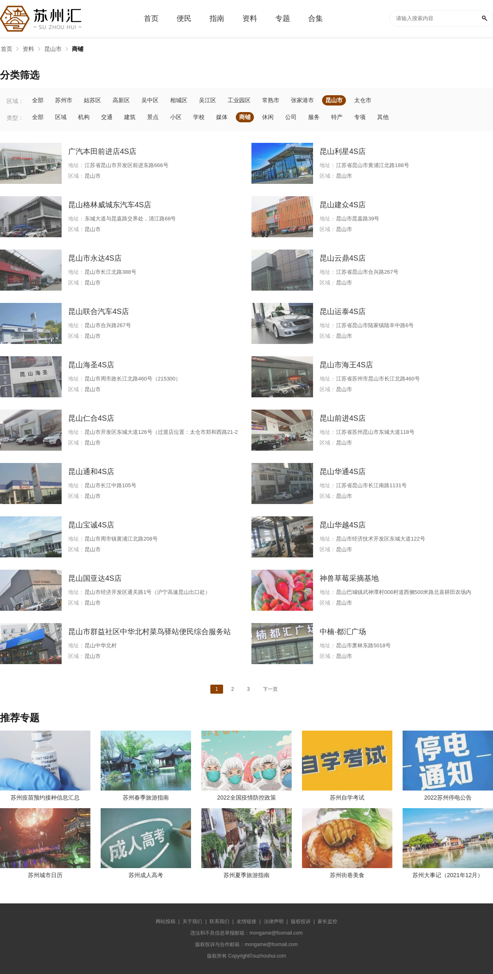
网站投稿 (165, 921)
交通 (107, 117)
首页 (6, 49)
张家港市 (302, 100)
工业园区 (239, 100)
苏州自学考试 (347, 797)
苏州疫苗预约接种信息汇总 (45, 797)
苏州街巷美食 (347, 875)
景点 (153, 117)
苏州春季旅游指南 (146, 797)
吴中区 (150, 100)
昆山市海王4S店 (346, 365)
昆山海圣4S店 (91, 365)
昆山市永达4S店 (95, 258)
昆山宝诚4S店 (91, 525)
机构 (84, 117)
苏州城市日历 (45, 875)
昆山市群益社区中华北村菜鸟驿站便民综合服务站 (149, 632)
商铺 (77, 49)
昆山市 (53, 49)
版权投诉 (301, 921)
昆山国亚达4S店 (95, 578)
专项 (360, 117)
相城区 (178, 100)
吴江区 (207, 100)
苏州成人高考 (146, 875)
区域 (61, 117)
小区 (176, 117)
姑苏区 (92, 100)
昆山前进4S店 (343, 418)
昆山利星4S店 (343, 151)
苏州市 (63, 100)
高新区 (121, 100)
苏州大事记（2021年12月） (448, 875)
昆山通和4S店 (91, 472)
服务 (314, 117)
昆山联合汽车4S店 (98, 311)
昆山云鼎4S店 (343, 258)
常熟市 (270, 100)
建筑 (130, 117)
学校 (199, 117)
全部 (38, 100)
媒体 (222, 117)
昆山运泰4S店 (343, 311)
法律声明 (273, 921)
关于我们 (192, 921)
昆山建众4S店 (343, 205)
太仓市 (362, 100)
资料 (28, 49)
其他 (383, 117)
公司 (291, 117)
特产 (337, 117)
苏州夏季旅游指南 (246, 875)
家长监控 (327, 921)
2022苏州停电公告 (447, 797)
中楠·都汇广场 (343, 632)
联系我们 (219, 921)
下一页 (270, 689)
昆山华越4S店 (343, 525)
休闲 (268, 117)
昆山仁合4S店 (91, 418)
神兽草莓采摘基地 (349, 578)
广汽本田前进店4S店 (102, 151)
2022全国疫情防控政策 (246, 797)
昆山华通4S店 (343, 472)
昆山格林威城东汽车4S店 (109, 205)
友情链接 (246, 921)
